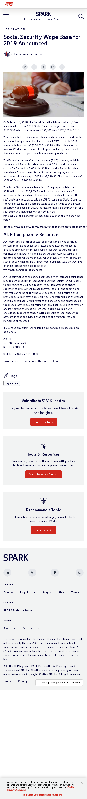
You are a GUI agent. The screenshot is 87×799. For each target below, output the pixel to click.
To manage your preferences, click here (59, 682)
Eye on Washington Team (28, 53)
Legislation (14, 29)
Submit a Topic (43, 530)
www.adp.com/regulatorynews (22, 269)
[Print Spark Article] (62, 67)
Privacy (22, 681)
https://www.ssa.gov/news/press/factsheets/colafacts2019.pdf (45, 226)
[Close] (81, 783)
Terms (7, 681)
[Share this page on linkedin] (25, 67)
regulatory (12, 383)
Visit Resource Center (43, 474)
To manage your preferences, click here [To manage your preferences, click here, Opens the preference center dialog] (42, 795)
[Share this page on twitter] (43, 67)
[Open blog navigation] (6, 16)
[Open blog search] (81, 16)
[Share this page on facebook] (34, 67)
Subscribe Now (43, 421)
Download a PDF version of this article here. (31, 360)
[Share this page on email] (53, 67)
